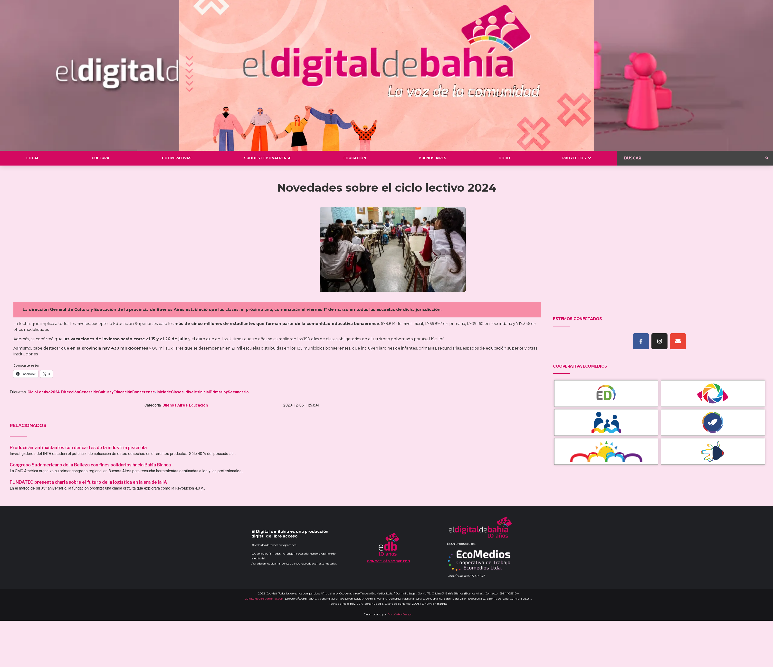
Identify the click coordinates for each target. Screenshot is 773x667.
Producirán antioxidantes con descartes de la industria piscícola (79, 447)
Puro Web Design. (400, 614)
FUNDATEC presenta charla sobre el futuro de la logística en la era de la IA (88, 482)
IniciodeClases (170, 392)
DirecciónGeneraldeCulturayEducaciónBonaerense (108, 392)
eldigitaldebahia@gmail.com (264, 598)
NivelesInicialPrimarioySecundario (217, 392)
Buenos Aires (174, 405)
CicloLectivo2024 (43, 392)
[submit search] (766, 158)
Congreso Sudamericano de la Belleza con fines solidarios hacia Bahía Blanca (90, 464)
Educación (198, 405)
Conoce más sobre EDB (388, 561)
